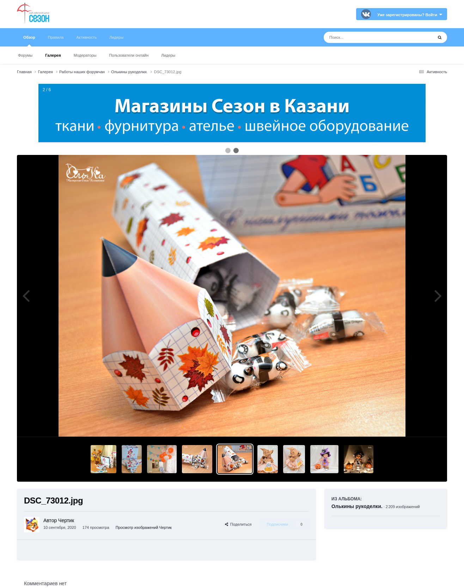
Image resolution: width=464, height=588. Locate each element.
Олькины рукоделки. (357, 506)
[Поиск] (365, 37)
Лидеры (168, 55)
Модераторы (85, 55)
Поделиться (238, 524)
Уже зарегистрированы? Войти (409, 15)
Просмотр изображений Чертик (144, 527)
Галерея (53, 55)
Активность (86, 37)
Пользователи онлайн (128, 55)
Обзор (29, 40)
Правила (56, 37)
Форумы (25, 55)
